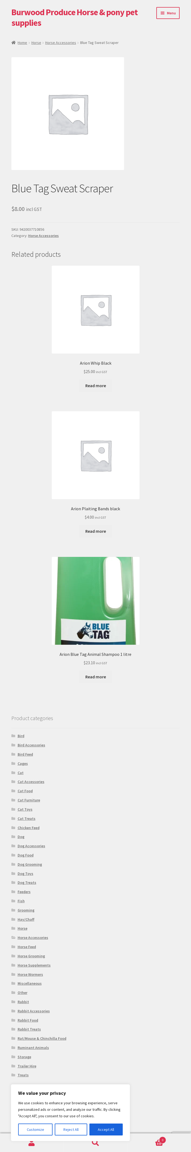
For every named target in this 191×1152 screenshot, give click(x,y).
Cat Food (25, 790)
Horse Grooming (31, 956)
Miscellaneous (30, 983)
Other (22, 992)
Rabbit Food (28, 1020)
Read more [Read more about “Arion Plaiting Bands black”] (95, 531)
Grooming (26, 910)
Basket (146, 1139)
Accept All (106, 1129)
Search (95, 1143)
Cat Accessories (31, 781)
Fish (21, 901)
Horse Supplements (34, 965)
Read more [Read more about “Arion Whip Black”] (95, 385)
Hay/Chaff (26, 919)
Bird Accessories (31, 745)
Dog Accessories (31, 845)
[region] (70, 1112)
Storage (24, 1056)
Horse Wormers (30, 974)
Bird (21, 735)
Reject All (71, 1129)
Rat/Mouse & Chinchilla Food (42, 1038)
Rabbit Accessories (34, 1011)
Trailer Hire (27, 1066)
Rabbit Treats (29, 1029)
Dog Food (26, 855)
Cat (21, 772)
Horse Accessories (60, 42)
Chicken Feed (29, 827)
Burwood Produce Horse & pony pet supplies (74, 17)
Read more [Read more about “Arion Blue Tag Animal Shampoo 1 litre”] (95, 676)
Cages (23, 763)
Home (22, 42)
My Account (32, 1143)
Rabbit (23, 1001)
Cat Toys (25, 809)
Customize (35, 1129)
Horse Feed (27, 946)
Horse (36, 42)
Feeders (24, 891)
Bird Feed (25, 754)
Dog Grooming (30, 864)
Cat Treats (26, 818)
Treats (23, 1075)
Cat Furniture (29, 800)
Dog (21, 836)
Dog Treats (27, 882)
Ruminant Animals (33, 1047)
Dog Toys (25, 873)
